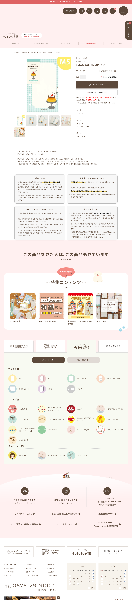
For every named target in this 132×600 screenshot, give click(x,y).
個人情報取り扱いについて (99, 593)
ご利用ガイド (30, 540)
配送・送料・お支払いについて (65, 489)
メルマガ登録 (9, 544)
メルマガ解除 (9, 548)
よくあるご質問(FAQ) (32, 551)
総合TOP (15, 19)
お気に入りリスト (10, 540)
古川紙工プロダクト (41, 19)
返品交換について (106, 489)
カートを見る (129, 30)
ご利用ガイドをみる (23, 489)
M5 (41, 28)
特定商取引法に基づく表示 (120, 593)
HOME (16, 28)
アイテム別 (34, 28)
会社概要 (51, 548)
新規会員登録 (70, 11)
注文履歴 (51, 544)
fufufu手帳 (91, 19)
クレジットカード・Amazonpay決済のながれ (106, 500)
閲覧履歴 (51, 540)
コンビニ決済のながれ (65, 499)
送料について (30, 548)
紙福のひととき (116, 19)
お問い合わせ (52, 551)
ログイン (8, 551)
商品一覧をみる (82, 335)
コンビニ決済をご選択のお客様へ (23, 499)
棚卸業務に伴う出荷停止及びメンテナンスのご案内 (66, 2)
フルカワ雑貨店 (66, 19)
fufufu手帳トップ (47, 335)
